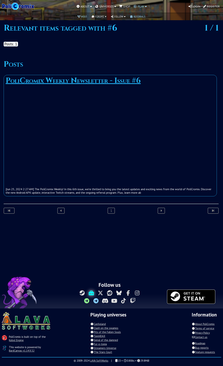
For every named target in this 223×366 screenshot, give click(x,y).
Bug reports (200, 347)
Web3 (82, 16)
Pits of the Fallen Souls (105, 332)
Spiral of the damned (104, 340)
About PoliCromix (203, 324)
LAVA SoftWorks (99, 360)
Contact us (199, 337)
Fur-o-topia (98, 344)
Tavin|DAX (97, 336)
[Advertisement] (111, 246)
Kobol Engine (16, 340)
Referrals (137, 16)
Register (211, 6)
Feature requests (203, 352)
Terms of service (203, 328)
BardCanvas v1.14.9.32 (21, 350)
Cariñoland (98, 324)
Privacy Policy (201, 332)
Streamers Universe (103, 348)
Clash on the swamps (104, 328)
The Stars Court (101, 352)
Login (194, 6)
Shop (124, 6)
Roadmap (198, 343)
